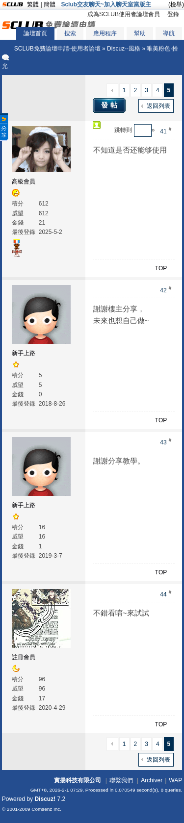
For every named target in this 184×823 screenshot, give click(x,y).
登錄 (173, 14)
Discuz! (44, 799)
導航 (169, 33)
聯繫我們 (121, 780)
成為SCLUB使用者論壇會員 (123, 14)
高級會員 (23, 181)
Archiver (151, 780)
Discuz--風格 (123, 48)
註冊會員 (23, 657)
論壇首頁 (35, 33)
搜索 (70, 33)
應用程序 (105, 33)
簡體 (49, 4)
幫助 (140, 33)
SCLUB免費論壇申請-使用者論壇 (57, 48)
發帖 (110, 105)
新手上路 (23, 353)
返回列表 (158, 106)
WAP (175, 780)
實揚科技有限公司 (77, 780)
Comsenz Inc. (46, 809)
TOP (161, 268)
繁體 (33, 4)
